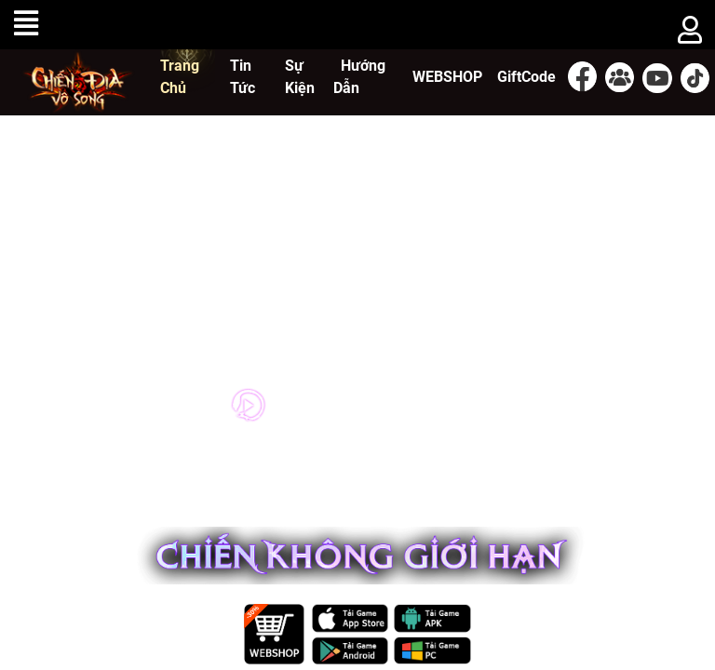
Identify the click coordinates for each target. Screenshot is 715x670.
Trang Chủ (179, 77)
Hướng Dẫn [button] (359, 77)
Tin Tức (242, 77)
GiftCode (526, 77)
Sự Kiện (300, 77)
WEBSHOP (447, 77)
